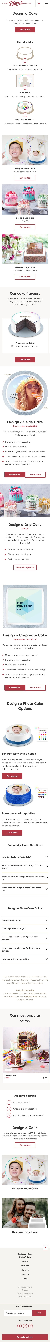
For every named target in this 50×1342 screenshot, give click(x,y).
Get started (25, 29)
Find (39, 1313)
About (25, 1279)
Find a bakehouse (24, 1307)
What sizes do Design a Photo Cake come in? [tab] (21, 889)
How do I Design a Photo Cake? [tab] (16, 857)
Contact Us (25, 1274)
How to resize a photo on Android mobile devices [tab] (21, 949)
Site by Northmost (25, 1296)
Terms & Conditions (25, 1293)
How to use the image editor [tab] (15, 959)
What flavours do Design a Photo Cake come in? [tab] (23, 878)
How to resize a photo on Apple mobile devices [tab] (20, 938)
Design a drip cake (25, 567)
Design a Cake (25, 1257)
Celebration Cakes (24, 1254)
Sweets (25, 1261)
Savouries (25, 1266)
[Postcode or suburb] (18, 1313)
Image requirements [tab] (11, 920)
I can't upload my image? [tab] (13, 928)
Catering (25, 1270)
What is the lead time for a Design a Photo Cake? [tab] (22, 866)
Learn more (35, 474)
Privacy (25, 1290)
